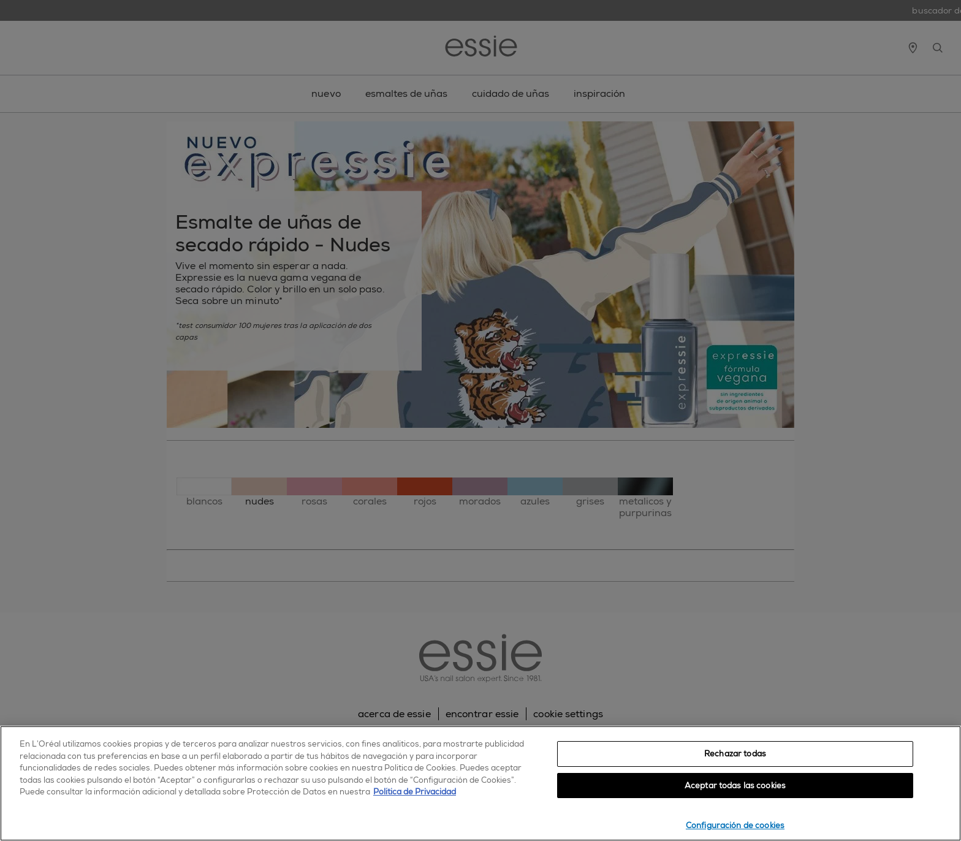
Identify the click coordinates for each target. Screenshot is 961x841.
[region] (480, 783)
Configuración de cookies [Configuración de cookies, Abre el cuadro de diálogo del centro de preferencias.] (735, 825)
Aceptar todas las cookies (735, 785)
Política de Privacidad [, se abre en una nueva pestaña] (414, 791)
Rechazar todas (735, 753)
